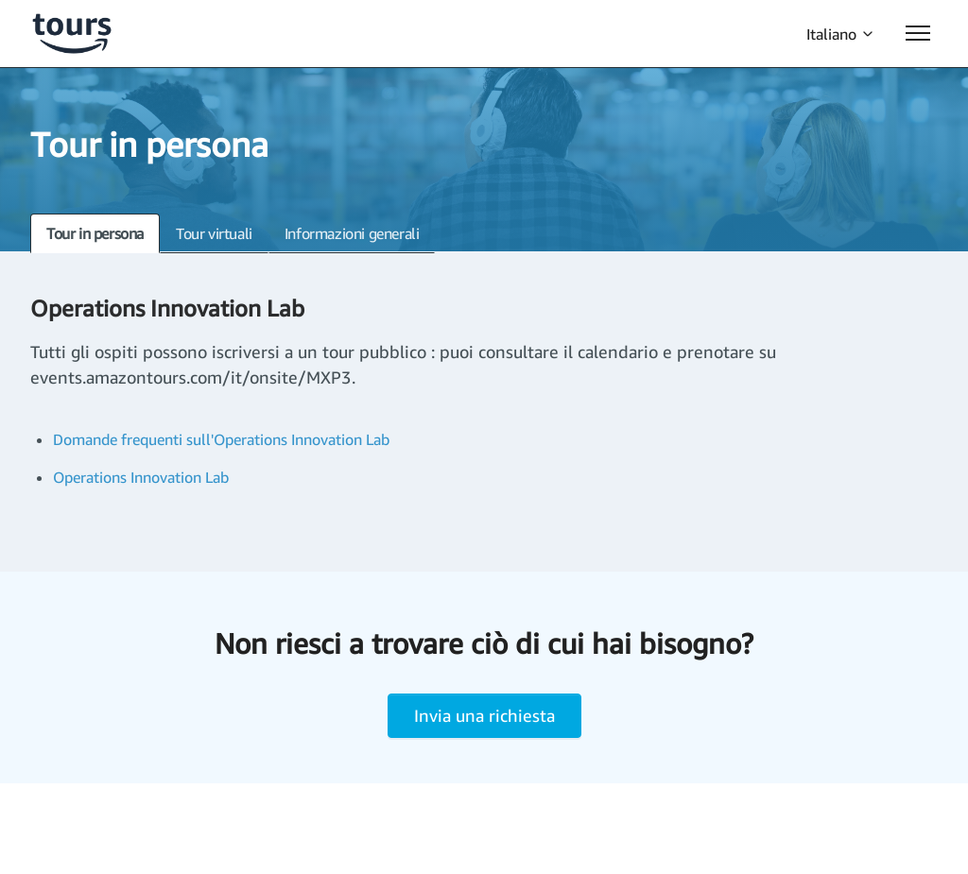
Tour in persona (95, 233)
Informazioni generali (352, 233)
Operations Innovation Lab (141, 477)
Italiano (840, 34)
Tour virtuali (214, 233)
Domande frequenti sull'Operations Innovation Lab (221, 439)
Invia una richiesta (484, 715)
